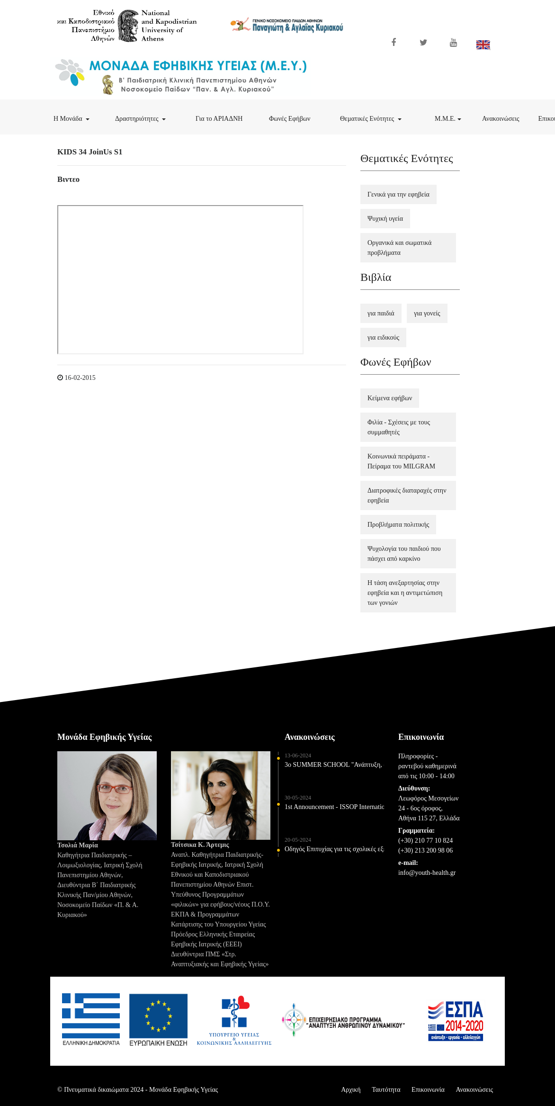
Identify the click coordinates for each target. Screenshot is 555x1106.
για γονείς (427, 313)
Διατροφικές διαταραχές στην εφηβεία (406, 495)
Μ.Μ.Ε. (454, 117)
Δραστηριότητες (149, 117)
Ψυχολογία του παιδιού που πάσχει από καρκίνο (404, 553)
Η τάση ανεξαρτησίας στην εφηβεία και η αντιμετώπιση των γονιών (404, 592)
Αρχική (350, 1089)
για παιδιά (380, 313)
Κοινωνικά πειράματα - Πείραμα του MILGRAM (401, 461)
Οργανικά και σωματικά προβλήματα (399, 247)
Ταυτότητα (386, 1089)
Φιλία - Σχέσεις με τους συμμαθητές (398, 427)
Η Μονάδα (80, 117)
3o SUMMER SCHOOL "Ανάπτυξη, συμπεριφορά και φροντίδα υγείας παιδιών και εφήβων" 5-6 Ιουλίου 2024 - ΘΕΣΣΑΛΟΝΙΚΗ (334, 769)
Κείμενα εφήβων (389, 398)
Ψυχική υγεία (385, 218)
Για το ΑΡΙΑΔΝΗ (228, 117)
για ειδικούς (383, 337)
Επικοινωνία (428, 1089)
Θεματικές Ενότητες (379, 117)
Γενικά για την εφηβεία (398, 194)
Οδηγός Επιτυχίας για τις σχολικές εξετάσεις (334, 853)
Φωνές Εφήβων (300, 117)
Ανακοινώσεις (505, 117)
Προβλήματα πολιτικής (398, 524)
